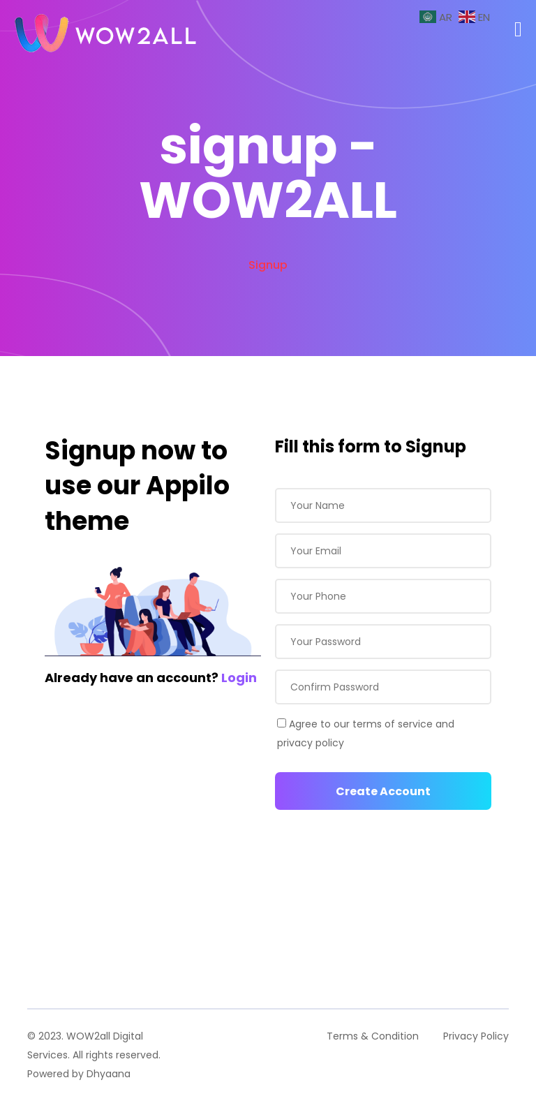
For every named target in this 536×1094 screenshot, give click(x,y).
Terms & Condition (373, 1036)
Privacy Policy (476, 1036)
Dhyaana (109, 1074)
